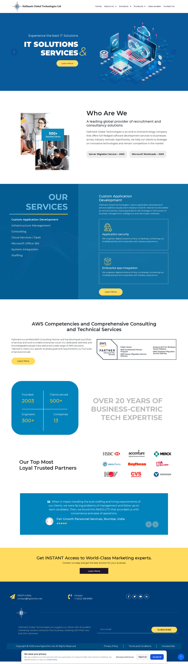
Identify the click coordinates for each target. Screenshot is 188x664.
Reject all (142, 657)
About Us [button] (109, 6)
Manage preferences (125, 657)
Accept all (157, 657)
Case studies (154, 6)
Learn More (66, 63)
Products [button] (138, 6)
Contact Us (168, 6)
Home (98, 6)
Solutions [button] (124, 6)
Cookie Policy (51, 659)
